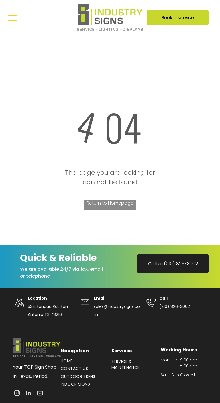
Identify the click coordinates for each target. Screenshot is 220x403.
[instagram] (17, 394)
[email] (40, 394)
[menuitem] (83, 361)
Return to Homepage (110, 203)
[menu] (12, 18)
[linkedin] (28, 394)
